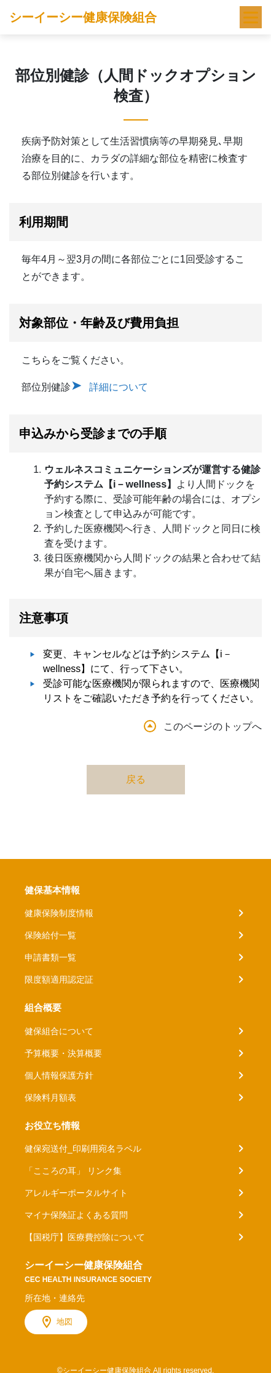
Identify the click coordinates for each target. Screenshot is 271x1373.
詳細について (118, 387)
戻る (136, 779)
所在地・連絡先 (55, 1298)
